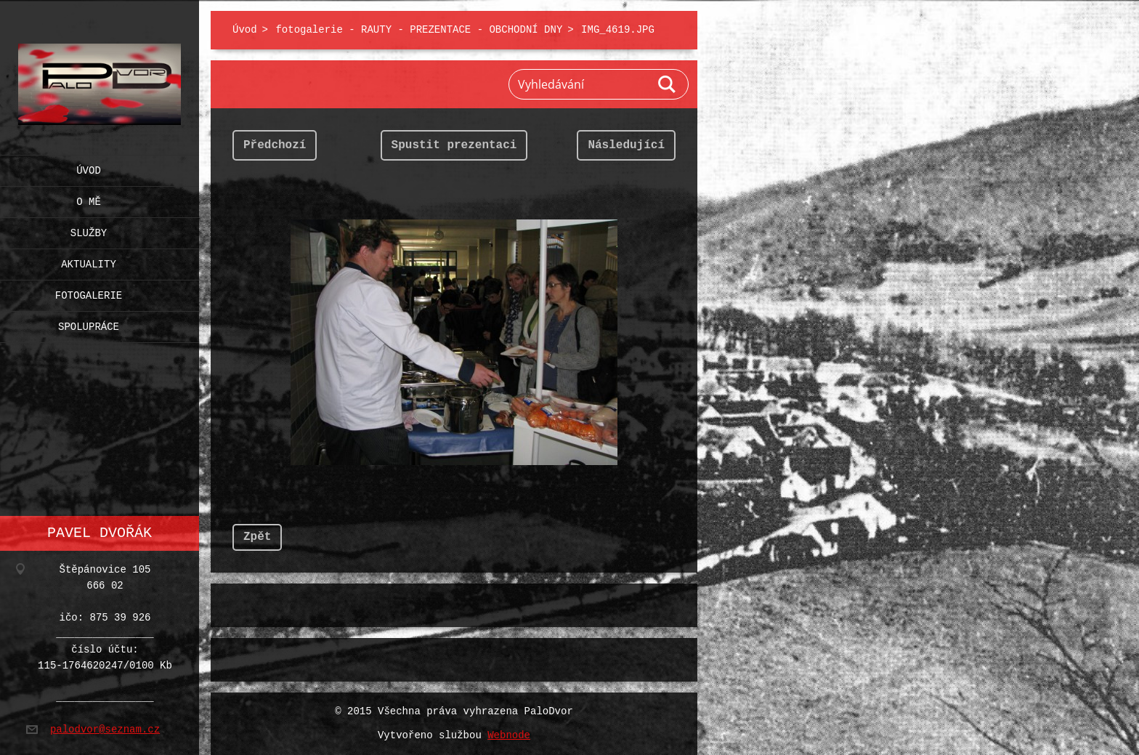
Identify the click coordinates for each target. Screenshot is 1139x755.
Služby (88, 230)
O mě (88, 199)
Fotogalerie (88, 292)
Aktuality (88, 261)
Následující (626, 145)
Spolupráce (88, 324)
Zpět (257, 537)
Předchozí (274, 145)
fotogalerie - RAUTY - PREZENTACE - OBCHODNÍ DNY (418, 30)
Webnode (508, 736)
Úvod (88, 167)
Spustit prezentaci (454, 145)
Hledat (667, 84)
